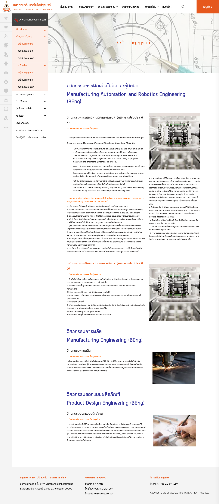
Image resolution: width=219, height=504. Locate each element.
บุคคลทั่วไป (150, 6)
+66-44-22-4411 (103, 488)
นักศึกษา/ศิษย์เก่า (24, 108)
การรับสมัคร (21, 65)
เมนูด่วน (207, 7)
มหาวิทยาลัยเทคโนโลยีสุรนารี (32, 5)
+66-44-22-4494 (104, 493)
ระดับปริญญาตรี (25, 43)
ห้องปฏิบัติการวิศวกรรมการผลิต (31, 137)
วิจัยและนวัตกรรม (106, 6)
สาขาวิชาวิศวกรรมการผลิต (32, 19)
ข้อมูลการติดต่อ (95, 477)
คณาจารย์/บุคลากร (25, 94)
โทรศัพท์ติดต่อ (159, 477)
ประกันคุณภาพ (22, 122)
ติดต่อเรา (20, 115)
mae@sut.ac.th (94, 484)
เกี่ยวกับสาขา (22, 29)
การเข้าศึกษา (85, 6)
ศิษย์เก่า (166, 6)
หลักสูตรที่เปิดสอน (24, 36)
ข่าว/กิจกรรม (22, 101)
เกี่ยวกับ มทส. (66, 6)
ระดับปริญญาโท (25, 50)
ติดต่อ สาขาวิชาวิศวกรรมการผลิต (43, 477)
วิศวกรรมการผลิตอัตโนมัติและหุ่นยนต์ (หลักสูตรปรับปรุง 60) (105, 266)
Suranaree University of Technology (32, 9)
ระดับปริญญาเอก (26, 57)
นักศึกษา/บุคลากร (130, 6)
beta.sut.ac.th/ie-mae (178, 492)
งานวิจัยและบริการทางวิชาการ (30, 130)
